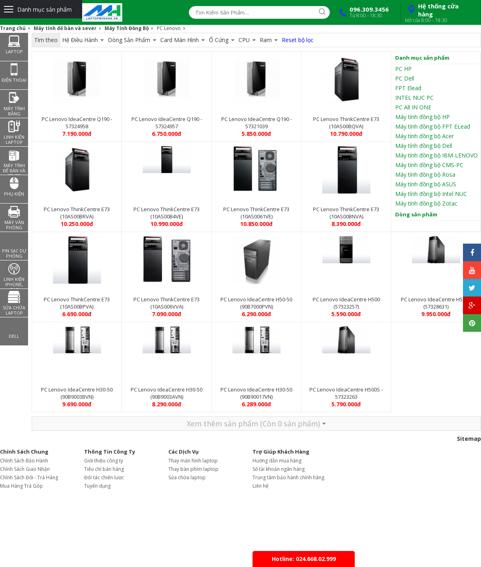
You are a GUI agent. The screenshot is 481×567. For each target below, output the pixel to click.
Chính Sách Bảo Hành (24, 460)
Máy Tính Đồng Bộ (127, 28)
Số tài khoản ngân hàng (279, 469)
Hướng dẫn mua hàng (277, 460)
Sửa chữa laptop (187, 477)
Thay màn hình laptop (193, 460)
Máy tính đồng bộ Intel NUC (431, 194)
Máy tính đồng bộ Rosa (425, 174)
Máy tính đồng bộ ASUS (425, 184)
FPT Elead (408, 88)
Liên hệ (261, 485)
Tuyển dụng (97, 485)
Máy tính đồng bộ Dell (423, 145)
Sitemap (469, 438)
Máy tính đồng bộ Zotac (426, 203)
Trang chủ (13, 28)
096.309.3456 (362, 12)
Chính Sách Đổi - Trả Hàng (29, 477)
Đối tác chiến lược (104, 477)
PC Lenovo (169, 28)
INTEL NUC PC (414, 97)
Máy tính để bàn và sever (65, 28)
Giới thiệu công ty (103, 460)
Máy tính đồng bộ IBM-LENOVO (436, 155)
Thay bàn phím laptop (193, 469)
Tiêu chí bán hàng (104, 469)
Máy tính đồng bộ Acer (424, 136)
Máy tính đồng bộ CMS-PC (429, 165)
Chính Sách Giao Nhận (25, 469)
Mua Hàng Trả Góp (21, 485)
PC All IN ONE (413, 107)
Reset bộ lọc (297, 40)
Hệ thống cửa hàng (440, 13)
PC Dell (404, 78)
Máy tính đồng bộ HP (422, 117)
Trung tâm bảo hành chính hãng (288, 477)
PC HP (403, 69)
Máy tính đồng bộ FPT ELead (432, 126)
